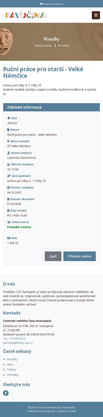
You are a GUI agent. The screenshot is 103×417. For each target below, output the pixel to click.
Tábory (9, 369)
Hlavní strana (43, 45)
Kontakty (11, 375)
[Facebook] (6, 393)
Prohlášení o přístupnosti (41, 411)
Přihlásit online (79, 256)
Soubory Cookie (67, 411)
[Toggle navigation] (96, 15)
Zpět (53, 256)
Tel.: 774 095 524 (14, 338)
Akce (8, 364)
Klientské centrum (53, 3)
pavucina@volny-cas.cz (18, 343)
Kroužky (63, 45)
